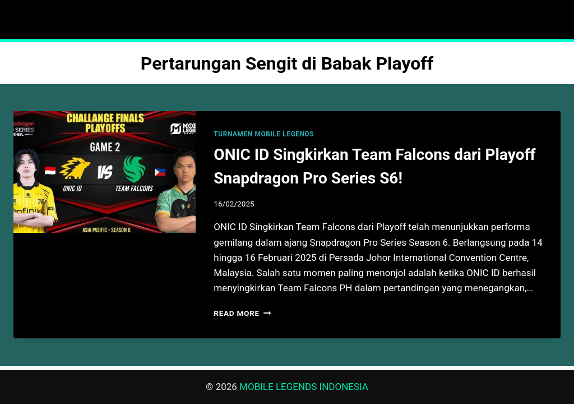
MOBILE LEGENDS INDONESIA (303, 386)
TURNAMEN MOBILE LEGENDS (264, 134)
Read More (242, 313)
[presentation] (104, 172)
